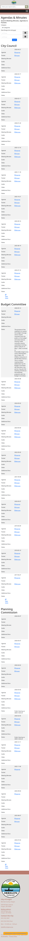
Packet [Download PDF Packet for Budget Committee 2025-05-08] (17, 385)
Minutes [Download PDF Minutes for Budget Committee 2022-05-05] (17, 461)
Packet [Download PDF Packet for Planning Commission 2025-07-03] (17, 846)
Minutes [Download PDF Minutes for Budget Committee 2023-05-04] (17, 437)
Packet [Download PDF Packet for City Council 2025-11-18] (17, 178)
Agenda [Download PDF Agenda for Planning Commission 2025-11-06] (17, 769)
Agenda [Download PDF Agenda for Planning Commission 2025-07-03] (17, 843)
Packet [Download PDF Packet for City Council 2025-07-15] (17, 276)
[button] (25, 32)
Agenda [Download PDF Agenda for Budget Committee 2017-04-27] (17, 578)
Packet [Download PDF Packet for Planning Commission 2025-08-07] (17, 821)
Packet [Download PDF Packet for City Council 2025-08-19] (17, 252)
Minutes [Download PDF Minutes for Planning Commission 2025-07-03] (17, 849)
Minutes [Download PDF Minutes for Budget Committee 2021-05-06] (17, 486)
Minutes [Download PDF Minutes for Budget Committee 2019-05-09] (17, 535)
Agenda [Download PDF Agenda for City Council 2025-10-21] (17, 200)
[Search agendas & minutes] (14, 40)
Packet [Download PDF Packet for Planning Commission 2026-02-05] (17, 722)
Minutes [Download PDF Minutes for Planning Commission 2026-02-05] (17, 725)
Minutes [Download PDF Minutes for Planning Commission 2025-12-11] (17, 751)
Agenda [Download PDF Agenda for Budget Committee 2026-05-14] (17, 311)
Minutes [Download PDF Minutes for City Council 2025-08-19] (17, 255)
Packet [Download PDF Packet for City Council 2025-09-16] (17, 227)
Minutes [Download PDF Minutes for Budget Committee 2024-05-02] (17, 412)
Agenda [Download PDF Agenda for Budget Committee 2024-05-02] (17, 406)
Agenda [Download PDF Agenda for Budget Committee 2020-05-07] (17, 504)
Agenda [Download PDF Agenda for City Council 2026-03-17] (17, 77)
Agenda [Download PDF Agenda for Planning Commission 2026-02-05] (17, 719)
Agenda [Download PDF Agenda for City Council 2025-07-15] (17, 273)
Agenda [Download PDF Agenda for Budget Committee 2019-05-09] (17, 529)
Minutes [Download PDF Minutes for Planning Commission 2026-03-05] (17, 699)
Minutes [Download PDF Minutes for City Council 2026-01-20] (17, 132)
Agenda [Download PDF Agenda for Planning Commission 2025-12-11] (17, 745)
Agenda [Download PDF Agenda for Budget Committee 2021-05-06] (17, 480)
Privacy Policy (13, 936)
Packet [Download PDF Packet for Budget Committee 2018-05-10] (17, 556)
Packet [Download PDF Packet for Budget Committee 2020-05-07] (17, 507)
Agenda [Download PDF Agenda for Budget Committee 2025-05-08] (17, 382)
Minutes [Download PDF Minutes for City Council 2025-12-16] (17, 157)
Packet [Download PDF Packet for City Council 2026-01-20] (17, 129)
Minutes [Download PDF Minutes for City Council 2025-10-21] (17, 206)
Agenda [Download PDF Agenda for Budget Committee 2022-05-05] (17, 455)
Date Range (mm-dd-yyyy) (8, 30)
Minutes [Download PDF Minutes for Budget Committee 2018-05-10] (17, 559)
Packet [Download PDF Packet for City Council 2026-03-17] (17, 80)
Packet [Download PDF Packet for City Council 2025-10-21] (17, 203)
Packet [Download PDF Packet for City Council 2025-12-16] (17, 154)
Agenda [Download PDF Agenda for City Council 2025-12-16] (17, 150)
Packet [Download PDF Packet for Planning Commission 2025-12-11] (17, 748)
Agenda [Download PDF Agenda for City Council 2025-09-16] (17, 224)
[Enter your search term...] (13, 6)
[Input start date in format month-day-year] (12, 32)
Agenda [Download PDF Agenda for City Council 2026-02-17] (17, 101)
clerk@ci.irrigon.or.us (7, 927)
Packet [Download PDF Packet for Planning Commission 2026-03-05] (17, 696)
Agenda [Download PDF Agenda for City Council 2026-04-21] (17, 52)
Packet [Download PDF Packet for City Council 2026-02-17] (17, 105)
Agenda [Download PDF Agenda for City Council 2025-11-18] (17, 175)
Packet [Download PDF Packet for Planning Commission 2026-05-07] (17, 647)
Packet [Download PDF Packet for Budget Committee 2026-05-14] (17, 314)
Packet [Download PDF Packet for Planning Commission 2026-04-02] (17, 671)
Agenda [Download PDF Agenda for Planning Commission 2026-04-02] (17, 668)
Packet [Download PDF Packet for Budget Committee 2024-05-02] (17, 409)
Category (3, 25)
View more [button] (6, 296)
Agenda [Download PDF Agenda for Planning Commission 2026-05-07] (17, 644)
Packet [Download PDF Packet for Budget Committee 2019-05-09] (17, 532)
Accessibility (4, 936)
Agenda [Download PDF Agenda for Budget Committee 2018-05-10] (17, 553)
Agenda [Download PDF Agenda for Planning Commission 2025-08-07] (17, 818)
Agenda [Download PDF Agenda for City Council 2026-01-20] (17, 126)
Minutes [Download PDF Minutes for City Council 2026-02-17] (17, 108)
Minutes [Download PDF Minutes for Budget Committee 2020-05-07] (17, 510)
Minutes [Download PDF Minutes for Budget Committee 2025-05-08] (17, 388)
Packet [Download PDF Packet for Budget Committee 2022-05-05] (17, 458)
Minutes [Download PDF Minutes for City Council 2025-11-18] (17, 181)
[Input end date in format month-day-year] (12, 36)
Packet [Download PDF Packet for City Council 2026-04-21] (17, 55)
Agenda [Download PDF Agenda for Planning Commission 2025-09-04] (17, 794)
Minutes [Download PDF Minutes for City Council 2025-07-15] (17, 279)
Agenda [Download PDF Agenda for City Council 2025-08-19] (17, 249)
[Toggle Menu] (27, 11)
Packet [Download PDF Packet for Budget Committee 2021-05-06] (17, 483)
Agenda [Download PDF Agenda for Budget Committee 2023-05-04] (17, 431)
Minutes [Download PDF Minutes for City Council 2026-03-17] (17, 83)
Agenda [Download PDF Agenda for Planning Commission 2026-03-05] (17, 693)
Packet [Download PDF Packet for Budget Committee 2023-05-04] (17, 434)
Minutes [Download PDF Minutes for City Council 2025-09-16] (17, 230)
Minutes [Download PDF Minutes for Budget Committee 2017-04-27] (17, 584)
